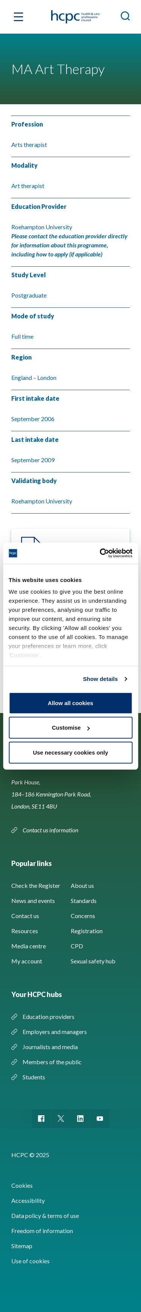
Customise (71, 727)
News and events (33, 900)
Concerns (83, 915)
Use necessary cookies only (70, 752)
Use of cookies (30, 1260)
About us (82, 885)
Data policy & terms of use (45, 1215)
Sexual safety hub (93, 961)
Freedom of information (42, 1230)
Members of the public (52, 1061)
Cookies (22, 1185)
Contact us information (50, 830)
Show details (100, 679)
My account (26, 961)
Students (34, 1076)
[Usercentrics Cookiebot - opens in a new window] (100, 553)
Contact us (25, 915)
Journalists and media (50, 1046)
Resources (24, 930)
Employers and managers (55, 1031)
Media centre (28, 945)
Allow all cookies (70, 702)
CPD (77, 945)
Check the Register (35, 885)
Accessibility (28, 1200)
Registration (87, 930)
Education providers (48, 1016)
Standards (84, 900)
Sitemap (21, 1245)
